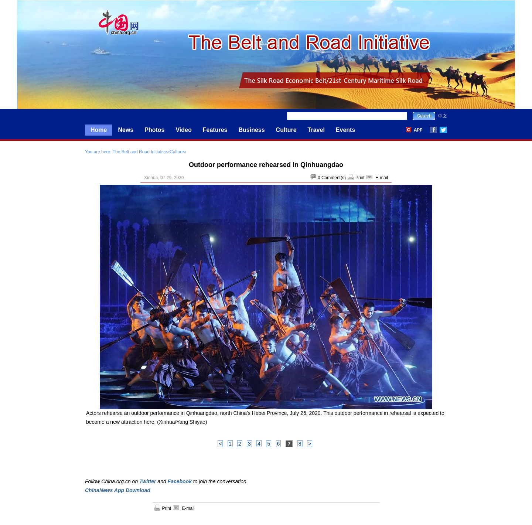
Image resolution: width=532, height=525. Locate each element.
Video (183, 130)
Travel (316, 130)
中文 (442, 116)
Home (99, 130)
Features (215, 130)
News (125, 130)
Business (251, 130)
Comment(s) (333, 177)
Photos (154, 130)
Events (345, 130)
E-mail (381, 177)
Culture (286, 130)
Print (360, 177)
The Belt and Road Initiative (140, 151)
